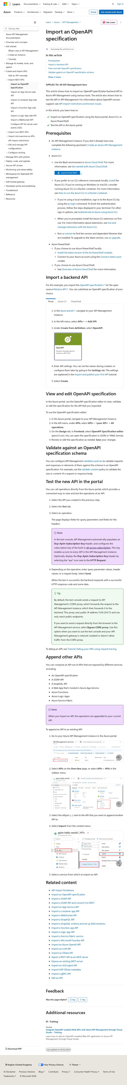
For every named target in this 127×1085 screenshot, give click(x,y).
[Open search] (113, 4)
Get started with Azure (111, 12)
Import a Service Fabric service (67, 936)
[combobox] (21, 28)
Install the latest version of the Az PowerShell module (85, 252)
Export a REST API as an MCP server (70, 957)
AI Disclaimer (10, 1071)
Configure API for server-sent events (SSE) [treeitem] (24, 126)
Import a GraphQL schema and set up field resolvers (78, 923)
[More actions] (120, 22)
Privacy (65, 1071)
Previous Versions (27, 1071)
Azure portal (66, 310)
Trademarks (9, 1076)
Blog (41, 1071)
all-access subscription (98, 547)
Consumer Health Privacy (85, 1071)
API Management (70, 22)
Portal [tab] (50, 301)
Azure (56, 22)
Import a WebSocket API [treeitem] (22, 119)
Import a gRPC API (61, 973)
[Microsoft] (5, 4)
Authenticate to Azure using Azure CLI (97, 212)
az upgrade (114, 237)
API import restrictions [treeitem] (18, 140)
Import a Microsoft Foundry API (68, 940)
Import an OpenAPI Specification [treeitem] (20, 86)
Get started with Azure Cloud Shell (89, 166)
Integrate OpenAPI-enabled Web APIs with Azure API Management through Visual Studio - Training (84, 1031)
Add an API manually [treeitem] (17, 75)
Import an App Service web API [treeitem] (23, 93)
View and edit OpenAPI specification (64, 68)
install (112, 180)
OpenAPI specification (91, 285)
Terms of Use (109, 1071)
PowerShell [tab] (76, 301)
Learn (48, 22)
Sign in (120, 3)
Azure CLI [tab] (62, 301)
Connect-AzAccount (110, 256)
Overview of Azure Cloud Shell (77, 269)
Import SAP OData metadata (66, 969)
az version (67, 233)
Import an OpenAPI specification (68, 894)
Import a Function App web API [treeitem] (23, 109)
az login (72, 203)
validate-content (90, 469)
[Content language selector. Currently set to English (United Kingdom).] (19, 1064)
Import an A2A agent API (64, 965)
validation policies (93, 460)
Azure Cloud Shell (94, 162)
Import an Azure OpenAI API (66, 944)
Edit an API (57, 977)
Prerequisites (54, 60)
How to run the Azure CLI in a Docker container (83, 192)
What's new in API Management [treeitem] (23, 50)
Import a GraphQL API (63, 919)
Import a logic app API (63, 931)
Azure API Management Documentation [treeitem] (17, 36)
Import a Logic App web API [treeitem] (24, 115)
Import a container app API (65, 911)
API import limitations (63, 890)
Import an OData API (62, 952)
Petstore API (60, 289)
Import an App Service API (65, 906)
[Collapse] (35, 22)
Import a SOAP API (61, 898)
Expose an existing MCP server (67, 961)
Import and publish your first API (91, 374)
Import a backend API (58, 64)
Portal (93, 12)
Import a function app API (65, 927)
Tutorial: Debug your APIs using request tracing (92, 648)
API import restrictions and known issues (80, 103)
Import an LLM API (61, 948)
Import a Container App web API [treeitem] (24, 101)
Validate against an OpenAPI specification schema (71, 72)
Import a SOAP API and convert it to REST (73, 902)
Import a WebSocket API (64, 915)
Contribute (53, 1071)
